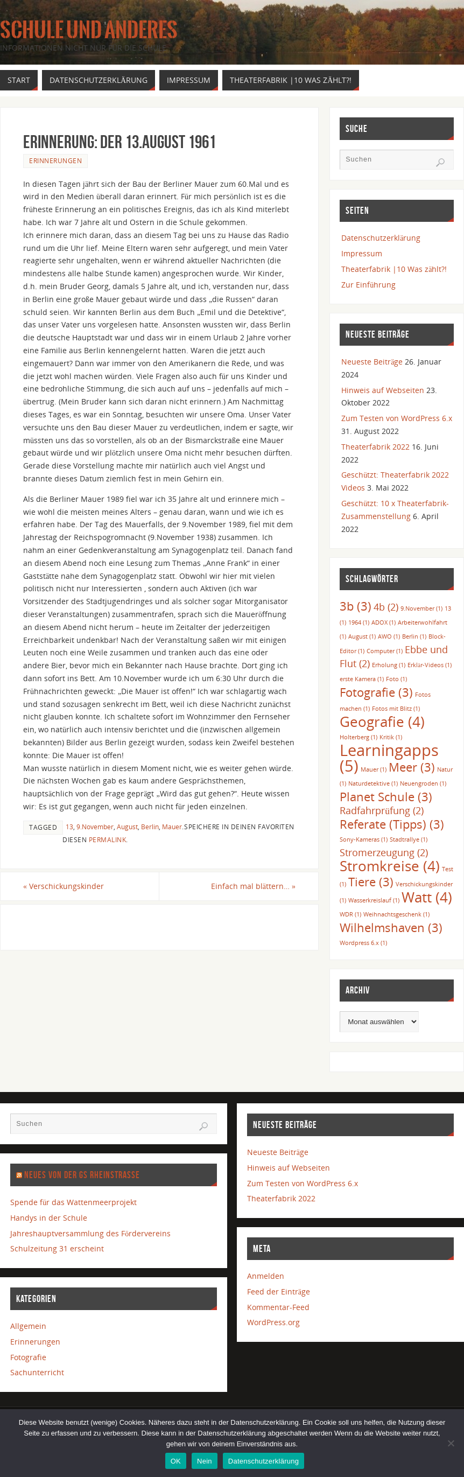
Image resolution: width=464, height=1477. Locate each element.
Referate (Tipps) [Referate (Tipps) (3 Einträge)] (392, 824)
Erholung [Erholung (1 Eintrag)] (388, 665)
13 (69, 826)
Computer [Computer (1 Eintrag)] (385, 651)
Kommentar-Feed (278, 1307)
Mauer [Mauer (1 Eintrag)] (373, 769)
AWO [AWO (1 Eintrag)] (389, 636)
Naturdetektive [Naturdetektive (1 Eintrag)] (373, 783)
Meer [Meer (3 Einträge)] (412, 767)
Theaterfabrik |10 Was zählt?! (394, 269)
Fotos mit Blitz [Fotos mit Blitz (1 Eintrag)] (396, 708)
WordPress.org (273, 1322)
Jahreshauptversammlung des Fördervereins (90, 1233)
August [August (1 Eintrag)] (362, 636)
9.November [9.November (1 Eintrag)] (421, 608)
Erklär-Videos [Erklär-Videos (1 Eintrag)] (429, 665)
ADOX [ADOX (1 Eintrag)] (383, 622)
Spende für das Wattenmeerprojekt (73, 1202)
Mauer (172, 826)
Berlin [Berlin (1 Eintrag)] (414, 636)
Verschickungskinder (63, 886)
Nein (204, 1461)
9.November (95, 826)
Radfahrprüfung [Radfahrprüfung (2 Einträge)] (382, 810)
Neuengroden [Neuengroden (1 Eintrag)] (423, 783)
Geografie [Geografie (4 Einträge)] (382, 721)
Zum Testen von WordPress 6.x (396, 418)
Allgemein (28, 1326)
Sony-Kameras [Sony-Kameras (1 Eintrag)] (364, 839)
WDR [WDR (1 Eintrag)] (350, 914)
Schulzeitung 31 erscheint (57, 1248)
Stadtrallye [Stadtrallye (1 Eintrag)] (408, 839)
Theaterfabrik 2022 (375, 447)
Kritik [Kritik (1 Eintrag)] (390, 737)
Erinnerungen (55, 160)
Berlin (150, 826)
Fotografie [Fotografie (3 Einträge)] (376, 692)
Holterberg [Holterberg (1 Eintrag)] (358, 737)
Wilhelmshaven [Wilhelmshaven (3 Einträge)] (391, 927)
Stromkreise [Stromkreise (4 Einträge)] (390, 866)
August (127, 826)
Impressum (361, 253)
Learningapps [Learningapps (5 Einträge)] (389, 757)
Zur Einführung (368, 284)
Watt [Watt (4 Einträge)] (427, 897)
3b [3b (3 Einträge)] (355, 606)
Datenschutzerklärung (380, 238)
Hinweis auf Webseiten (382, 390)
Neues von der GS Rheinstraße (82, 1175)
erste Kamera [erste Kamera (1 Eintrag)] (362, 679)
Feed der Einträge (278, 1291)
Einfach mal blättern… (253, 886)
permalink (107, 839)
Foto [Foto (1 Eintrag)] (396, 679)
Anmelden (265, 1276)
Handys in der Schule (48, 1218)
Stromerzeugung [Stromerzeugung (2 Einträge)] (384, 852)
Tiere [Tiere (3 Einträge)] (370, 881)
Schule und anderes (89, 30)
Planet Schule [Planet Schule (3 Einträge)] (386, 796)
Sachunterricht (37, 1372)
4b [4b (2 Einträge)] (386, 606)
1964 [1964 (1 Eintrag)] (358, 622)
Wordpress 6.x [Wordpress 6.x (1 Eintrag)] (363, 943)
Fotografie (28, 1357)
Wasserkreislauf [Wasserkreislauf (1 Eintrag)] (373, 900)
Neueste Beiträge (372, 361)
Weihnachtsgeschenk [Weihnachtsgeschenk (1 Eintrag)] (396, 914)
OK (176, 1461)
